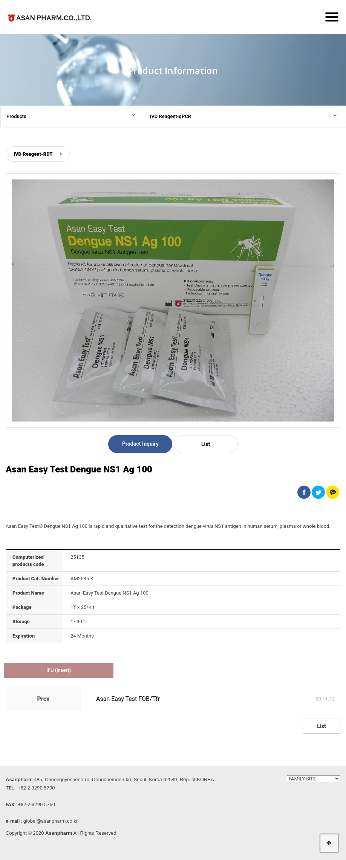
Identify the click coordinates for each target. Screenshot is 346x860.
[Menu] (332, 17)
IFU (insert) (58, 670)
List (205, 444)
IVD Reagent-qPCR (170, 116)
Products (16, 116)
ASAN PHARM (51, 19)
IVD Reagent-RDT (33, 154)
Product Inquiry (140, 444)
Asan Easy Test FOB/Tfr (128, 698)
